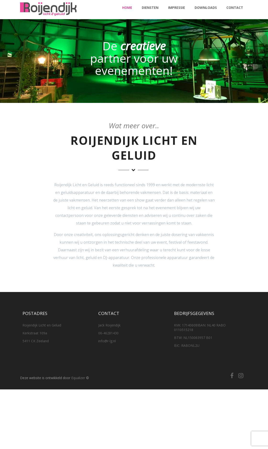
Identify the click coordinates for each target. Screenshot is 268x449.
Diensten (150, 7)
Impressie (176, 7)
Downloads (206, 7)
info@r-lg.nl (107, 341)
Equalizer (78, 378)
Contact (234, 7)
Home (127, 7)
